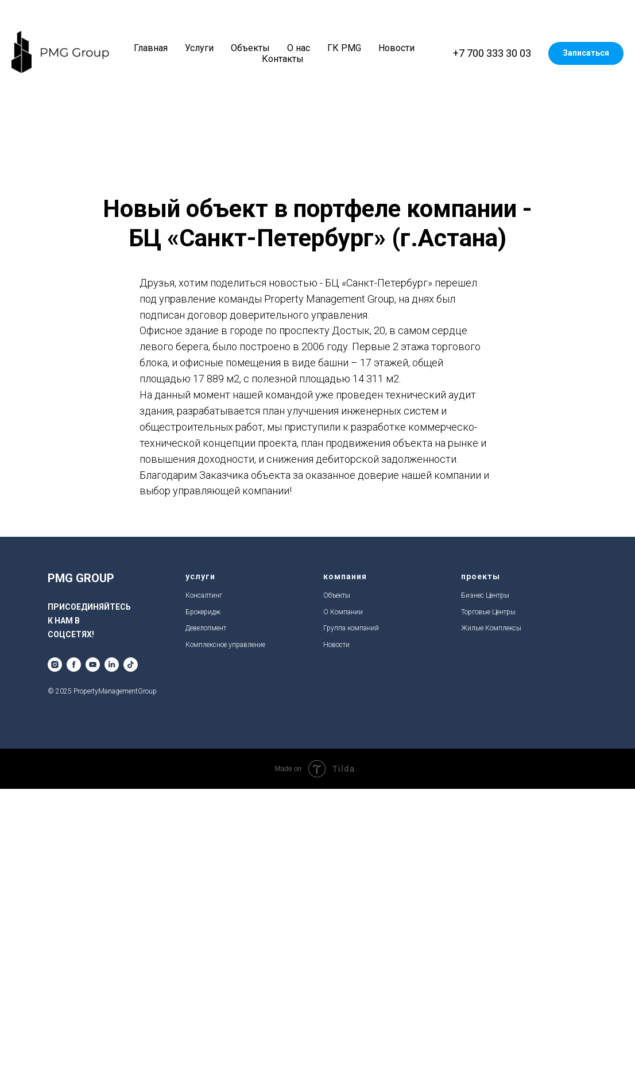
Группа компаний (351, 628)
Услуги (199, 47)
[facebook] (74, 664)
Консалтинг (203, 595)
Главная (151, 47)
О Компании (343, 612)
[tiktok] (130, 664)
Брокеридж (202, 612)
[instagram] (55, 664)
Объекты (250, 47)
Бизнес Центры (485, 595)
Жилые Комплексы (491, 628)
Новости (396, 47)
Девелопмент (205, 628)
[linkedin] (111, 664)
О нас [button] (298, 47)
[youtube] (93, 664)
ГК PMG (344, 47)
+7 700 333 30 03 (492, 53)
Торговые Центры (488, 612)
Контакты (283, 58)
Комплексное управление (225, 645)
